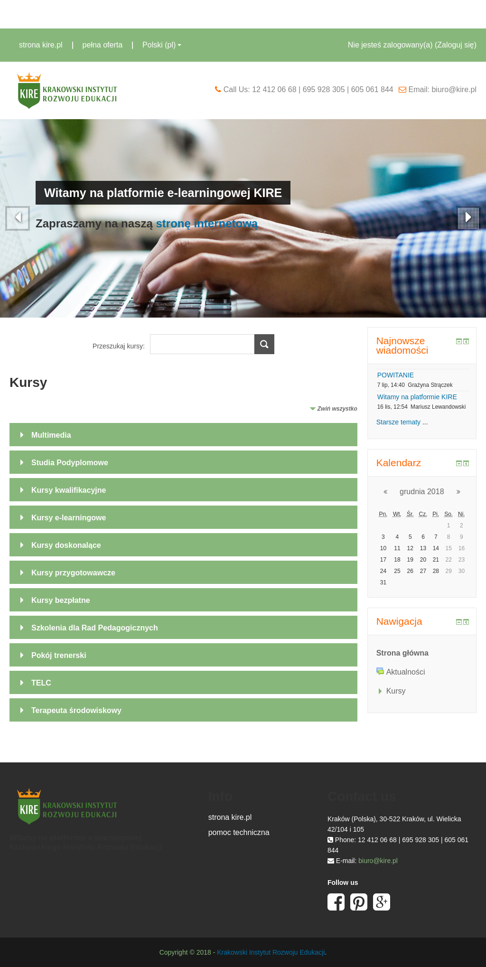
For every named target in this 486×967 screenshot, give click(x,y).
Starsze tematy (398, 422)
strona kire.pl (41, 45)
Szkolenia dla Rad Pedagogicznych (94, 628)
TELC (41, 683)
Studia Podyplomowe (69, 463)
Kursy (396, 691)
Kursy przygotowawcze (73, 573)
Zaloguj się (455, 45)
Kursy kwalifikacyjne (68, 490)
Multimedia (51, 435)
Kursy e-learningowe (68, 518)
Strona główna (402, 653)
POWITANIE (395, 375)
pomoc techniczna (239, 832)
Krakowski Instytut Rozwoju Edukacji (271, 952)
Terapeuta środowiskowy (76, 710)
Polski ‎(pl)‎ (161, 45)
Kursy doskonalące (66, 545)
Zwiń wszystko (337, 408)
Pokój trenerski (58, 655)
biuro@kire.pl (378, 860)
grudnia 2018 (422, 492)
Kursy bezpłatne (60, 600)
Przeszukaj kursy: (120, 346)
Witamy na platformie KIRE (417, 397)
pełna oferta (103, 45)
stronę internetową (207, 223)
